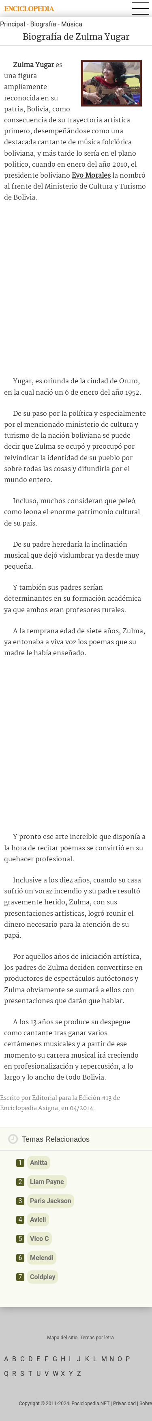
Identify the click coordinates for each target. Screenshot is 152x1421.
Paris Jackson (50, 1201)
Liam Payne (47, 1182)
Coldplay (42, 1277)
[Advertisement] (76, 289)
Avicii (38, 1219)
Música (71, 24)
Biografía (43, 24)
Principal (12, 24)
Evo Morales (91, 175)
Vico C (39, 1239)
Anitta (38, 1163)
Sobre (145, 1403)
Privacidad (124, 1403)
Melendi (42, 1258)
